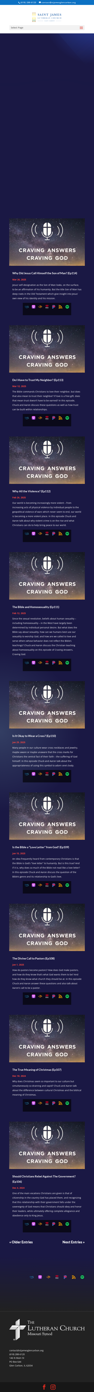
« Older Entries (21, 1242)
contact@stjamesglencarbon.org (26, 1350)
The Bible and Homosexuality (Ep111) (35, 607)
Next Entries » (74, 1242)
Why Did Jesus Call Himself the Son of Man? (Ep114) (44, 273)
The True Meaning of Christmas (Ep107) (36, 1069)
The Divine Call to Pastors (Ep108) (33, 958)
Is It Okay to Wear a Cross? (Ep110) (34, 736)
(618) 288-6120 (17, 1354)
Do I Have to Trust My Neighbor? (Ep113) (37, 380)
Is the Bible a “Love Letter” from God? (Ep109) (40, 847)
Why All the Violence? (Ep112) (31, 491)
